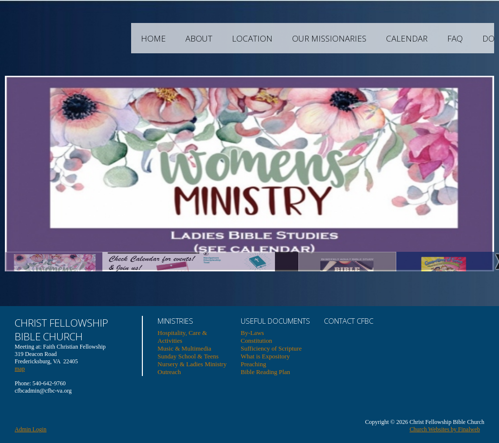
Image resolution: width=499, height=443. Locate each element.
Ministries (175, 321)
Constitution (256, 340)
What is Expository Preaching (265, 360)
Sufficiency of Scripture (271, 348)
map (20, 368)
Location (299, 38)
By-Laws (252, 332)
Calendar (454, 38)
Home (200, 38)
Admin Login (30, 429)
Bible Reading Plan (265, 372)
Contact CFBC (348, 321)
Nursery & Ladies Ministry (192, 364)
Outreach (169, 372)
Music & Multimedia (184, 348)
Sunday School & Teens (188, 356)
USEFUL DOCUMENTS (275, 321)
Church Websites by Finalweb (444, 429)
